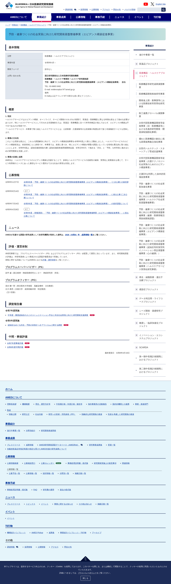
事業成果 (10, 438)
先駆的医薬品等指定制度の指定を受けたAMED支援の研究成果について (37, 449)
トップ (7, 25)
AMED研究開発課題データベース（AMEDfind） (61, 445)
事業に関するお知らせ (63, 504)
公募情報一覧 (31, 473)
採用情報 (84, 9)
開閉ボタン (136, 64)
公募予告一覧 (14, 473)
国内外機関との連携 (120, 404)
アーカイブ (96, 533)
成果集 (51, 533)
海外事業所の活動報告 (97, 404)
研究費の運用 (48, 490)
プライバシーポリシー (87, 573)
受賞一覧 (111, 445)
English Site (161, 4)
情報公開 (12, 414)
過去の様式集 (65, 490)
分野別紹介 (30, 431)
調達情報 (70, 9)
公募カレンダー (51, 463)
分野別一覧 (64, 473)
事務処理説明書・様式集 (78, 463)
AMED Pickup (37, 533)
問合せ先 (117, 9)
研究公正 (26, 414)
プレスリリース (13, 445)
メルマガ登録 (129, 9)
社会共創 (39, 414)
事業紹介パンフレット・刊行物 (73, 533)
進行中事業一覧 (13, 431)
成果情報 (29, 445)
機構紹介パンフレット (16, 533)
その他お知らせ (85, 504)
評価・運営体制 (49, 260)
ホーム (9, 389)
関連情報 (126, 463)
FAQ (35, 490)
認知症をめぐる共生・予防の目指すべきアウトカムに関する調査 (38, 325)
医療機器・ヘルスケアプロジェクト (33, 25)
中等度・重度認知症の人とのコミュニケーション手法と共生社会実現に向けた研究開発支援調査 (51, 315)
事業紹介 (15, 25)
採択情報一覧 (48, 473)
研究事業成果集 (95, 445)
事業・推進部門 (141, 404)
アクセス (106, 9)
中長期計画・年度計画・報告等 (69, 404)
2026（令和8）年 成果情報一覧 (79, 235)
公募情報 (10, 456)
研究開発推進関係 (48, 431)
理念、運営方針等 (42, 404)
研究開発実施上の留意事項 (105, 463)
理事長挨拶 (11, 404)
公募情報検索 (12, 463)
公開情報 (95, 9)
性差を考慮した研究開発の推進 (121, 414)
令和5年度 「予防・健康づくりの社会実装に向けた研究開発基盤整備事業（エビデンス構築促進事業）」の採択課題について (76, 204)
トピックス (30, 504)
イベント (44, 504)
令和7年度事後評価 (18, 343)
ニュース (10, 497)
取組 (9, 410)
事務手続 (10, 483)
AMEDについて (13, 397)
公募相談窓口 (29, 463)
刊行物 (9, 526)
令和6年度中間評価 (18, 347)
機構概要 (26, 404)
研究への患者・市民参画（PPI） (62, 414)
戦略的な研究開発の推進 (92, 414)
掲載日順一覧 (80, 473)
